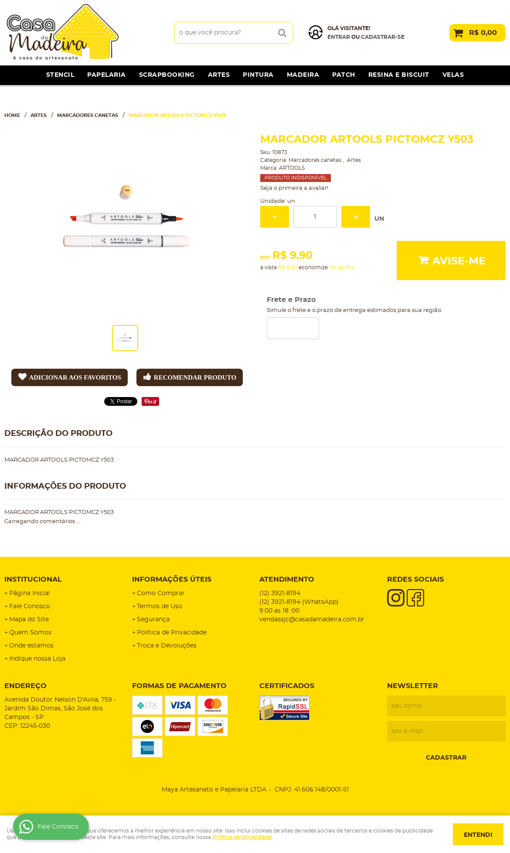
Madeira (303, 75)
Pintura (258, 75)
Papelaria (106, 75)
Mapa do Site (29, 620)
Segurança (153, 620)
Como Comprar (161, 593)
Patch (343, 75)
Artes (219, 75)
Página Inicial (29, 593)
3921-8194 (279, 593)
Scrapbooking (167, 75)
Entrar (338, 37)
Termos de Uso (159, 606)
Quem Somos (30, 633)
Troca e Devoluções (167, 646)
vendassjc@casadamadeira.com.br (311, 620)
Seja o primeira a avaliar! (294, 188)
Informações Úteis (171, 579)
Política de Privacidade (172, 633)
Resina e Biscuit (398, 75)
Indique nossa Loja (37, 659)
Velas (453, 75)
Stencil (60, 75)
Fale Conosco (29, 606)
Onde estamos (31, 646)
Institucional (33, 579)
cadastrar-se (383, 37)
